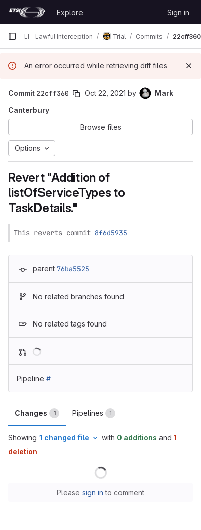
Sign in (178, 12)
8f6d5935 (111, 232)
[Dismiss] (189, 66)
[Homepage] (27, 12)
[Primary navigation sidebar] (12, 36)
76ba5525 (73, 268)
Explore (70, 12)
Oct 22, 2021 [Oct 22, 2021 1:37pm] (105, 93)
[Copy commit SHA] (76, 94)
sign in (92, 492)
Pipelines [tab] (93, 413)
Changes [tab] (37, 413)
